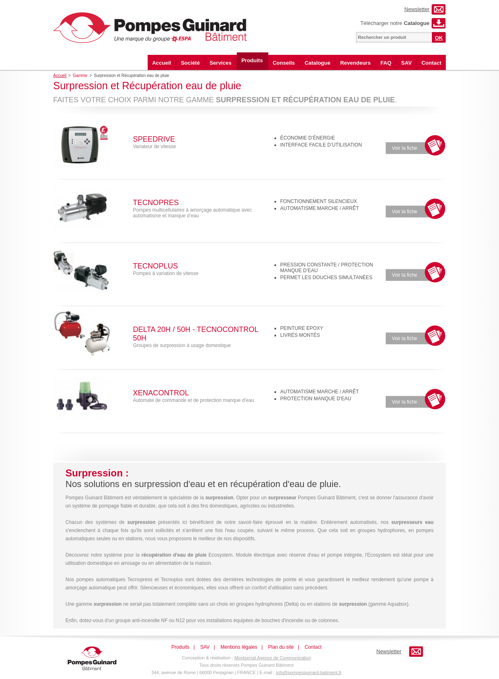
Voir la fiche (404, 148)
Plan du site (281, 647)
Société (190, 63)
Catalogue (317, 63)
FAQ (385, 63)
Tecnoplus (155, 266)
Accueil (161, 63)
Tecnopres (156, 203)
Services (220, 63)
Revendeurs (355, 63)
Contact (431, 63)
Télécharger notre (394, 23)
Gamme (80, 75)
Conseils (284, 63)
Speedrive (154, 139)
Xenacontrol (161, 393)
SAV (406, 63)
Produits (252, 60)
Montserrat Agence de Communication (272, 657)
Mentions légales (238, 647)
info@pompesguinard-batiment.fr (309, 672)
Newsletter (417, 9)
